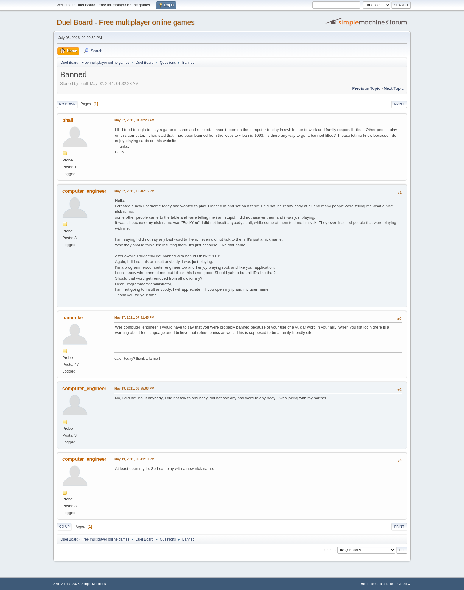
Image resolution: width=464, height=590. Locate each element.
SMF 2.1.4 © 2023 (66, 584)
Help (364, 584)
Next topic (394, 88)
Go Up (64, 526)
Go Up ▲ (404, 584)
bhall (67, 120)
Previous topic (366, 88)
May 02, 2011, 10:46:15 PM (134, 191)
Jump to (329, 550)
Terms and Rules (382, 584)
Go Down (67, 104)
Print (399, 104)
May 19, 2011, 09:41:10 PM (134, 459)
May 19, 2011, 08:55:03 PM (134, 388)
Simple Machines (93, 584)
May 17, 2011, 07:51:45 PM (134, 317)
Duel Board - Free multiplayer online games (126, 22)
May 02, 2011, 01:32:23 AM (134, 120)
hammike (72, 317)
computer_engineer (84, 191)
